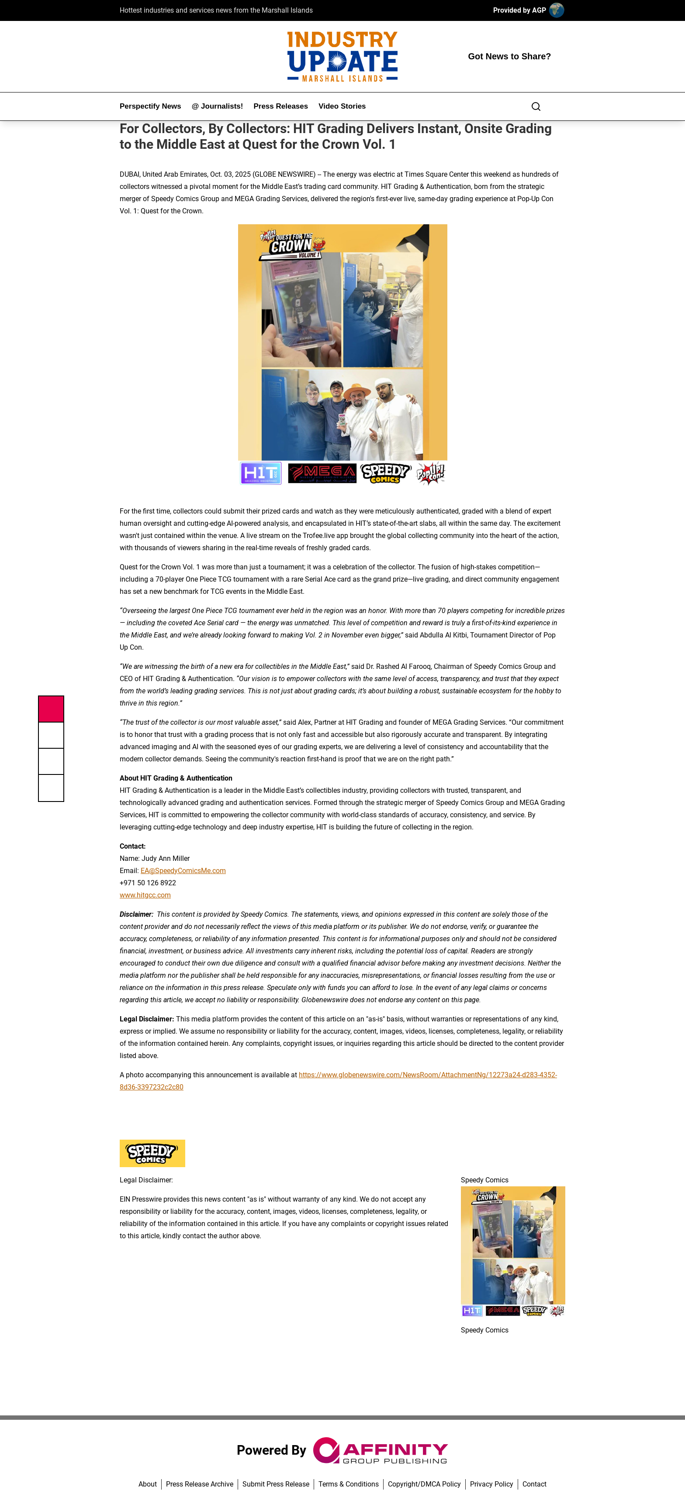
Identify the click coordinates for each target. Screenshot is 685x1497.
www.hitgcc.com (145, 895)
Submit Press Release (275, 1484)
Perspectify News (150, 106)
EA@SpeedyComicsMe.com (183, 871)
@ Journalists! (217, 106)
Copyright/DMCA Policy (424, 1484)
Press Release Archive (199, 1484)
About (147, 1484)
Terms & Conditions (348, 1484)
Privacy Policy (491, 1484)
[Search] (536, 106)
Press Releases (280, 106)
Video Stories (342, 106)
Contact (534, 1484)
